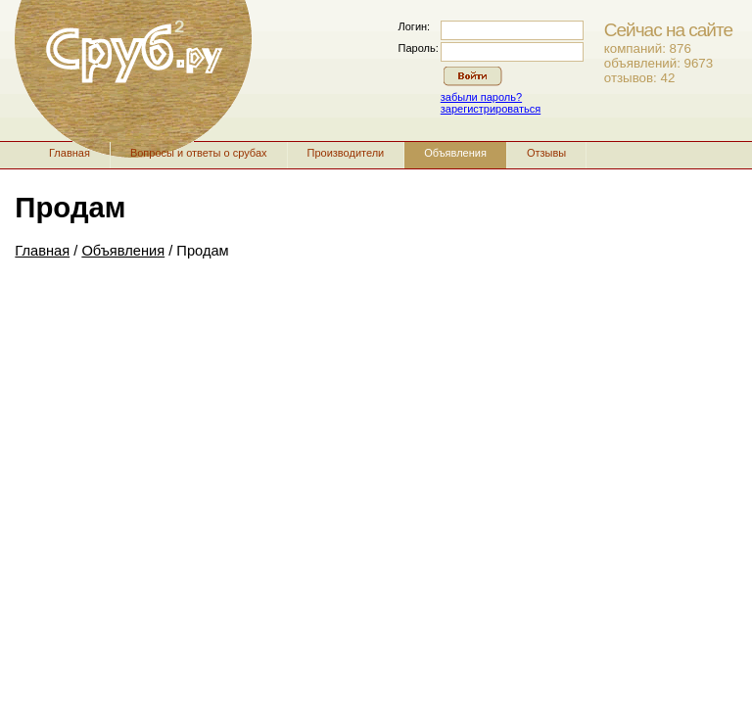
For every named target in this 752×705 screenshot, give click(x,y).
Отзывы (546, 153)
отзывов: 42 (640, 77)
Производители (346, 153)
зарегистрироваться (490, 109)
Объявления (455, 153)
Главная (69, 153)
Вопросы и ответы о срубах (198, 153)
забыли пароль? (481, 97)
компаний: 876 (647, 48)
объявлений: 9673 (658, 63)
